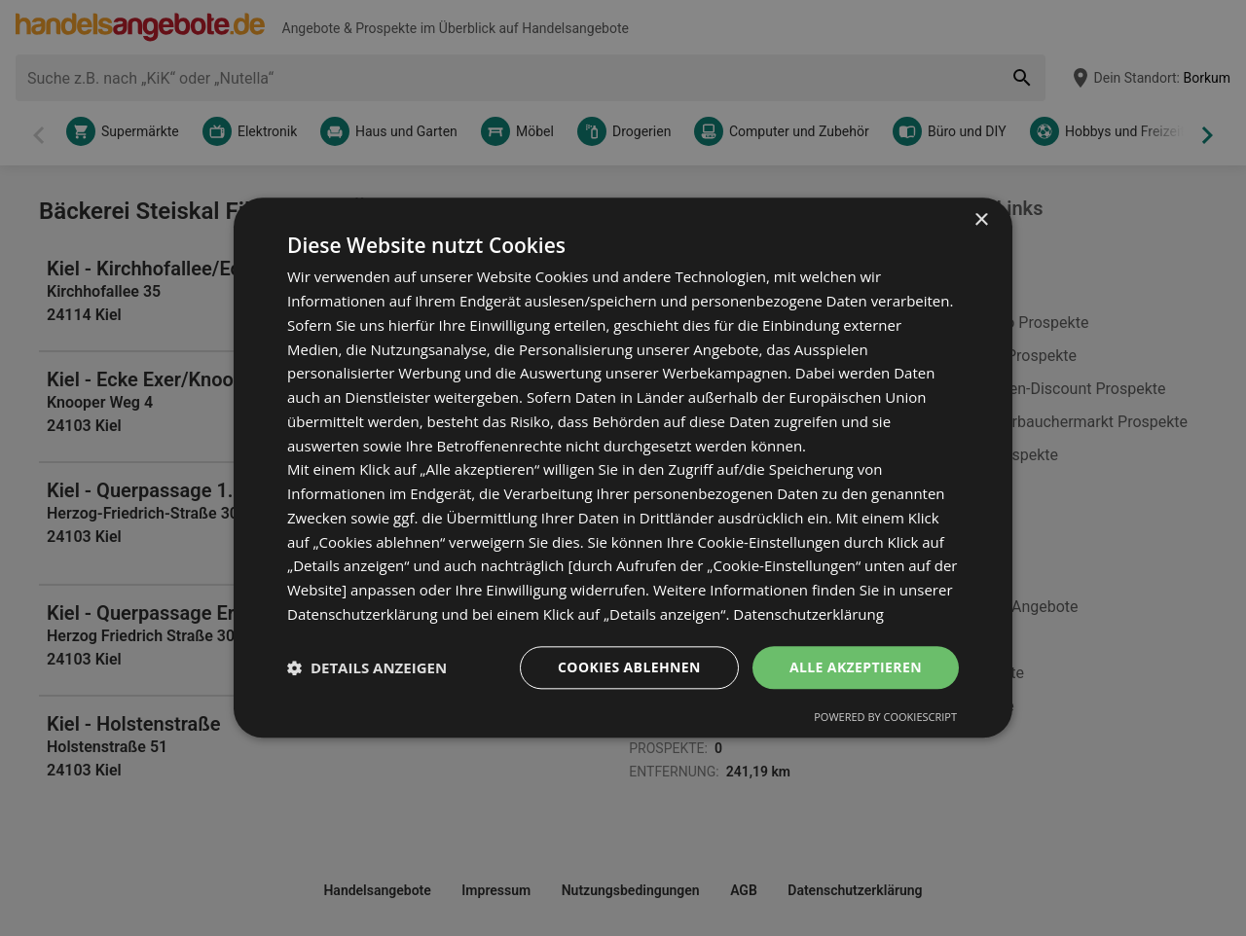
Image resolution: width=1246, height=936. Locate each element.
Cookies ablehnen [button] (629, 667)
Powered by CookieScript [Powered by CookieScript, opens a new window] (885, 717)
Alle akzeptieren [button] (855, 667)
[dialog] (623, 468)
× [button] (980, 220)
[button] (367, 667)
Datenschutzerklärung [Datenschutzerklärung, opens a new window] (808, 614)
